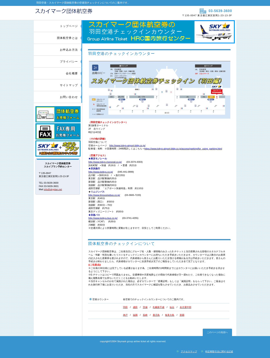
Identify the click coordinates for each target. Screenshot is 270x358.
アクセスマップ (189, 351)
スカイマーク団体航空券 (84, 13)
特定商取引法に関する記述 (219, 351)
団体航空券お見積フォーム (58, 114)
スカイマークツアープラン (58, 148)
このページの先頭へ (217, 332)
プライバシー (69, 61)
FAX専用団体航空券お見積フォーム (58, 131)
